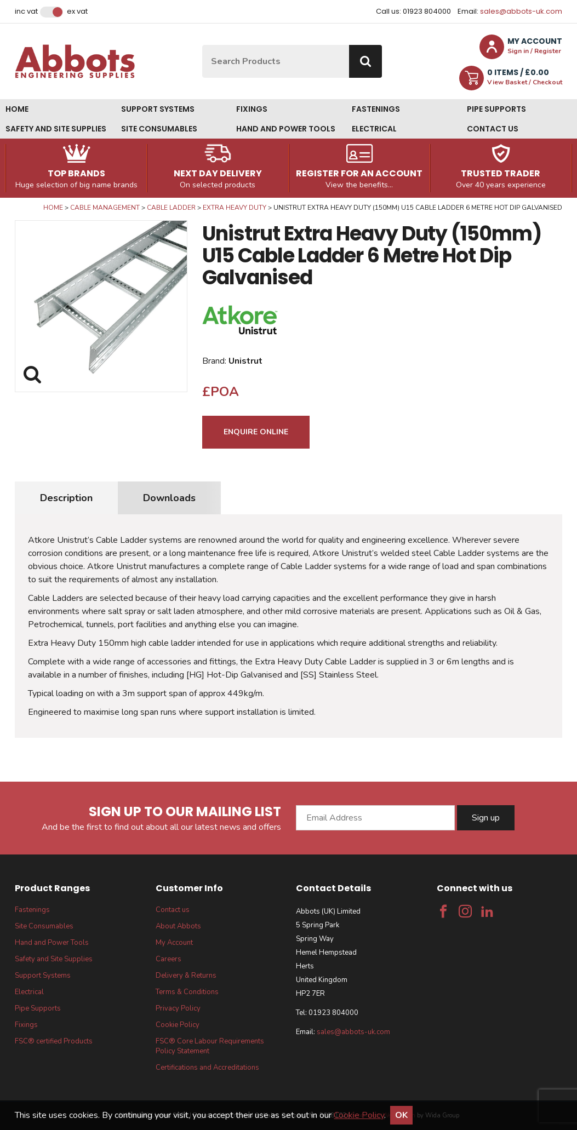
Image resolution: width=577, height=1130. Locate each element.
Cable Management (105, 207)
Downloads (169, 497)
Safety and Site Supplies (55, 128)
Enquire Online (256, 432)
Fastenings (376, 109)
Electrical (374, 128)
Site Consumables (159, 128)
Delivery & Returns (186, 975)
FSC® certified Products (54, 1041)
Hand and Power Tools (285, 128)
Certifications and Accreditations (207, 1067)
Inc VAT (26, 11)
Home (16, 109)
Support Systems (158, 109)
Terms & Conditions (187, 992)
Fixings (251, 109)
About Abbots (178, 926)
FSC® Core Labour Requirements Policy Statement (210, 1046)
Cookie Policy (177, 1025)
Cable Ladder (171, 207)
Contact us (492, 128)
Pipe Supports (496, 109)
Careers (168, 959)
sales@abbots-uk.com (521, 11)
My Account (174, 943)
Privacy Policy (178, 1008)
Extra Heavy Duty (234, 207)
